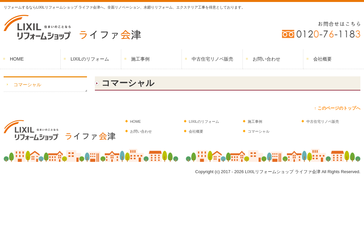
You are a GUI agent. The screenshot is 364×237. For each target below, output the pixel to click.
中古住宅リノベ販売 (212, 59)
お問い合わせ (266, 59)
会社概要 (322, 59)
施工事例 (140, 59)
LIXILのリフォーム (89, 59)
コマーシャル (27, 84)
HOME (17, 59)
